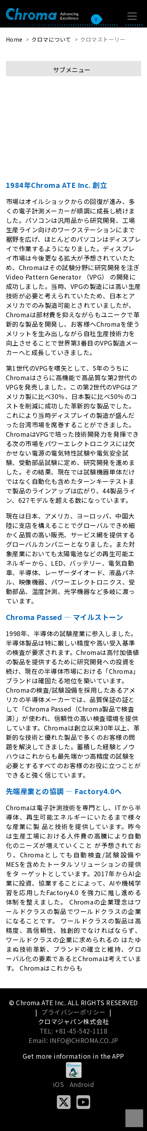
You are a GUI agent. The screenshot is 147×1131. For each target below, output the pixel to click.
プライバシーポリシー (73, 1012)
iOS (58, 1084)
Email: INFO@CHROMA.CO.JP (73, 1040)
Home (14, 39)
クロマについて (51, 39)
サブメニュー (72, 69)
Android (82, 1084)
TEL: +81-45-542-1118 (74, 1030)
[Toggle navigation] (132, 16)
